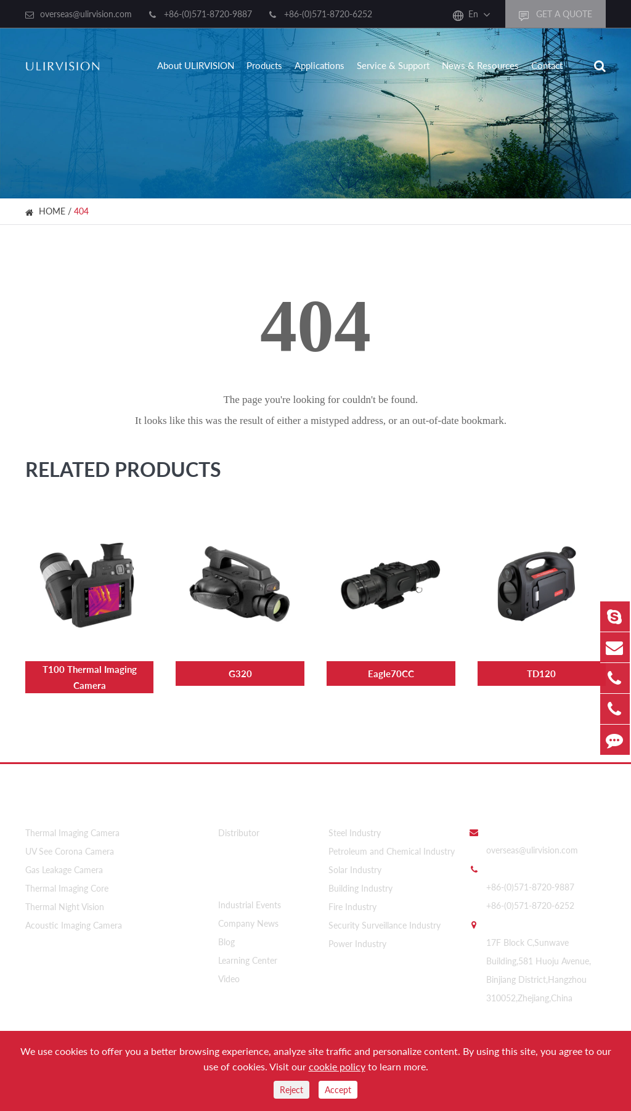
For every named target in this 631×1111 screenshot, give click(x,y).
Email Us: (503, 830)
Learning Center (247, 957)
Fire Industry (352, 905)
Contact (547, 65)
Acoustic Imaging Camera (73, 924)
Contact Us (495, 803)
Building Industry (360, 887)
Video (229, 976)
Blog (226, 939)
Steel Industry (354, 831)
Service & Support (393, 65)
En (473, 14)
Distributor (238, 831)
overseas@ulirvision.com (86, 14)
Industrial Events (249, 902)
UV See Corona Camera (69, 850)
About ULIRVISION (195, 65)
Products (264, 65)
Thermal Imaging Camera (72, 831)
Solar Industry (354, 868)
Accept (338, 1090)
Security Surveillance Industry (384, 924)
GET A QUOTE (555, 14)
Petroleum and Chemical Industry (391, 850)
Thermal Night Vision (64, 905)
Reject (291, 1090)
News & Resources (480, 65)
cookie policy (337, 1066)
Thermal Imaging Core (66, 887)
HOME (52, 211)
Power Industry (357, 942)
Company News (248, 920)
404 (81, 211)
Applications (319, 65)
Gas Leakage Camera (64, 868)
